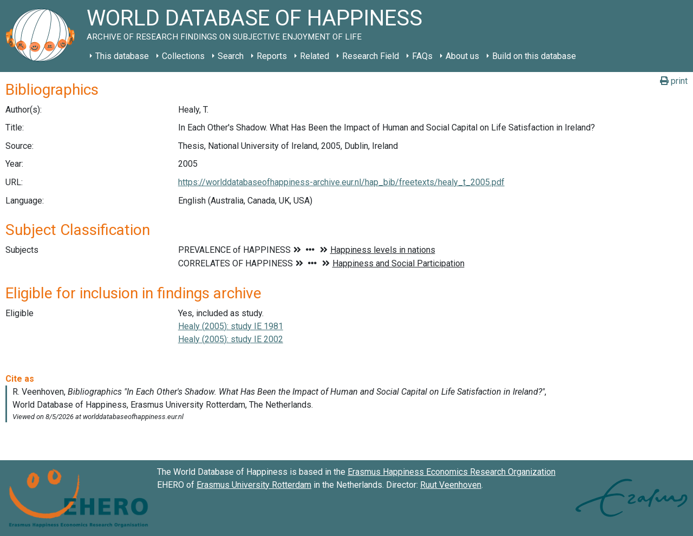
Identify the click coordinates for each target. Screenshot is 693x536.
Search (231, 56)
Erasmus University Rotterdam (254, 485)
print (674, 81)
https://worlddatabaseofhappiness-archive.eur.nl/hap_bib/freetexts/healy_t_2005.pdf (341, 182)
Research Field (370, 56)
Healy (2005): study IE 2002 (230, 339)
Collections (183, 56)
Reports (272, 56)
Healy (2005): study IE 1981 (230, 326)
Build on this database (534, 56)
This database (122, 56)
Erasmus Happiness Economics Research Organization (451, 472)
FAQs (422, 56)
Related (314, 56)
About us (462, 56)
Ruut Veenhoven (450, 485)
